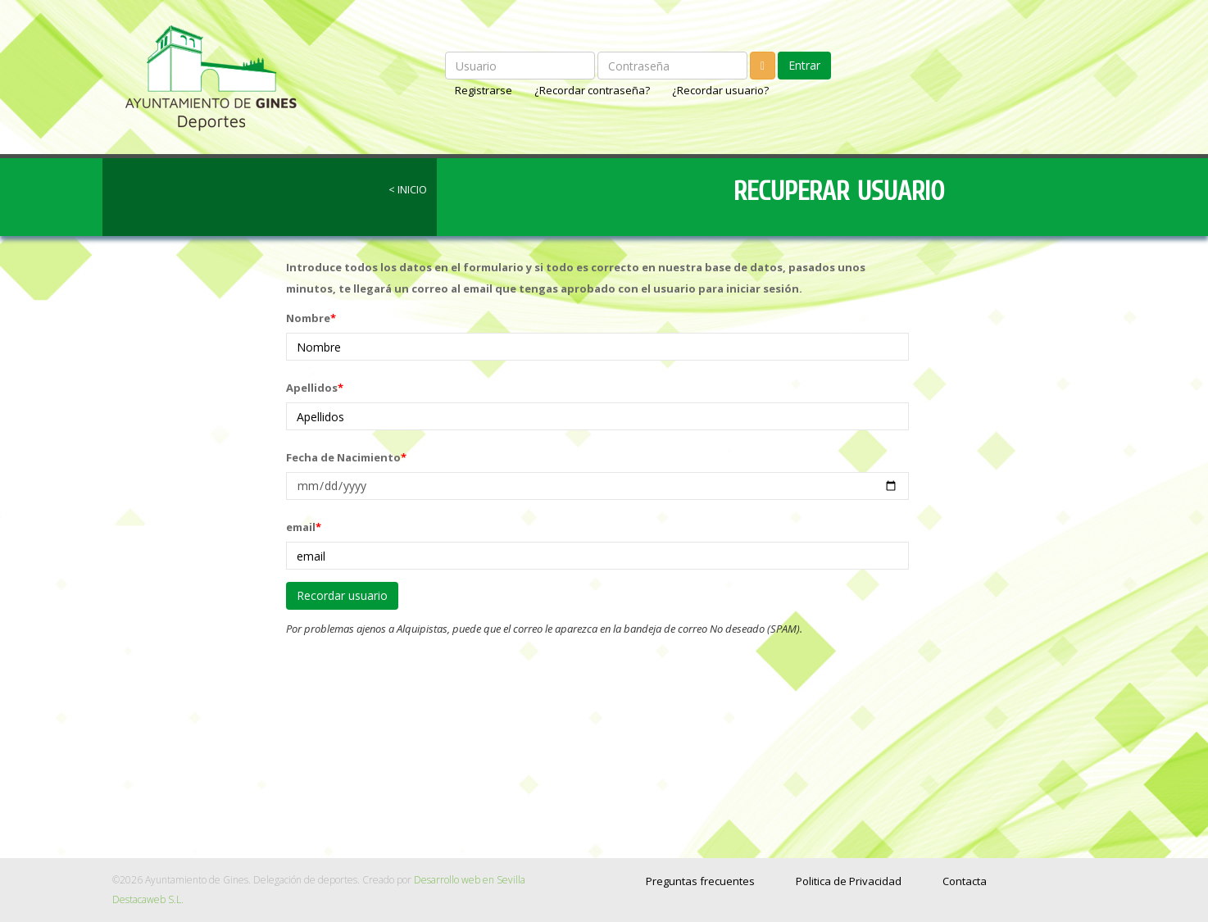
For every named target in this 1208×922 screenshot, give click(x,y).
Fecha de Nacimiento (346, 457)
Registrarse (485, 90)
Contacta (964, 881)
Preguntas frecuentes (700, 881)
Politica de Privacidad (848, 881)
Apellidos (314, 387)
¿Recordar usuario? (720, 90)
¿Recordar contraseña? (593, 90)
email (303, 527)
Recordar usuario (342, 595)
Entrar (804, 65)
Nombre (311, 318)
